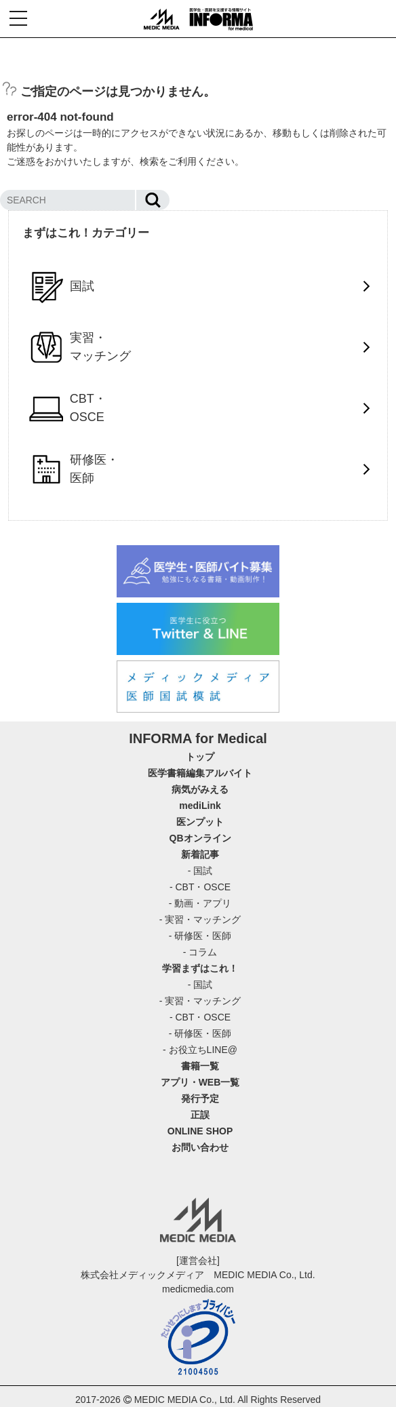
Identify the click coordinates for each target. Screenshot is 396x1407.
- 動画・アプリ (200, 903)
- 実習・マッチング (200, 919)
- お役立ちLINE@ (200, 1049)
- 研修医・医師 (200, 935)
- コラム (200, 952)
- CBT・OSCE (200, 886)
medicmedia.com (198, 1289)
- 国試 (200, 870)
